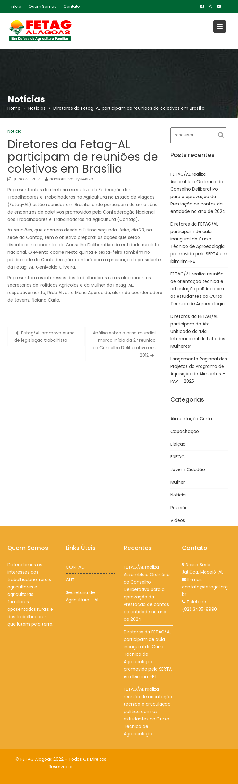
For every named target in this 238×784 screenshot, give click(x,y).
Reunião (179, 507)
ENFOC (177, 457)
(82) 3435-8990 (199, 609)
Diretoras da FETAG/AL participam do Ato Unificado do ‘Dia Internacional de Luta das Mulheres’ (197, 331)
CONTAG (75, 567)
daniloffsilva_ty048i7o (71, 179)
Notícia (14, 131)
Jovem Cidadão (187, 469)
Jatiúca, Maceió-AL (202, 572)
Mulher (177, 482)
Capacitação (184, 431)
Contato (72, 6)
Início (16, 6)
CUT (70, 579)
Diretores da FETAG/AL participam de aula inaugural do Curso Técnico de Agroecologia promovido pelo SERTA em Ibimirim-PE (148, 654)
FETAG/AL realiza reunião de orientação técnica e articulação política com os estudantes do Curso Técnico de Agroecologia (197, 289)
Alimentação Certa (191, 419)
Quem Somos (42, 6)
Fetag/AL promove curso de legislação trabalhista (44, 336)
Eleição (178, 444)
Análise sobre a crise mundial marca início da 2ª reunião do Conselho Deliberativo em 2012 (124, 344)
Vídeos (177, 520)
